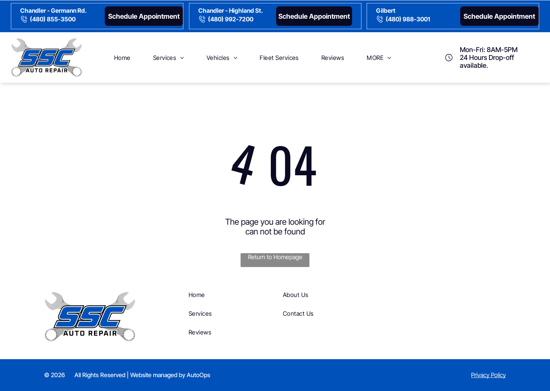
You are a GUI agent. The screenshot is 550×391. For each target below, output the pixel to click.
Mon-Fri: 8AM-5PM (488, 50)
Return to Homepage (275, 257)
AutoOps (198, 375)
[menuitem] (122, 57)
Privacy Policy (488, 375)
